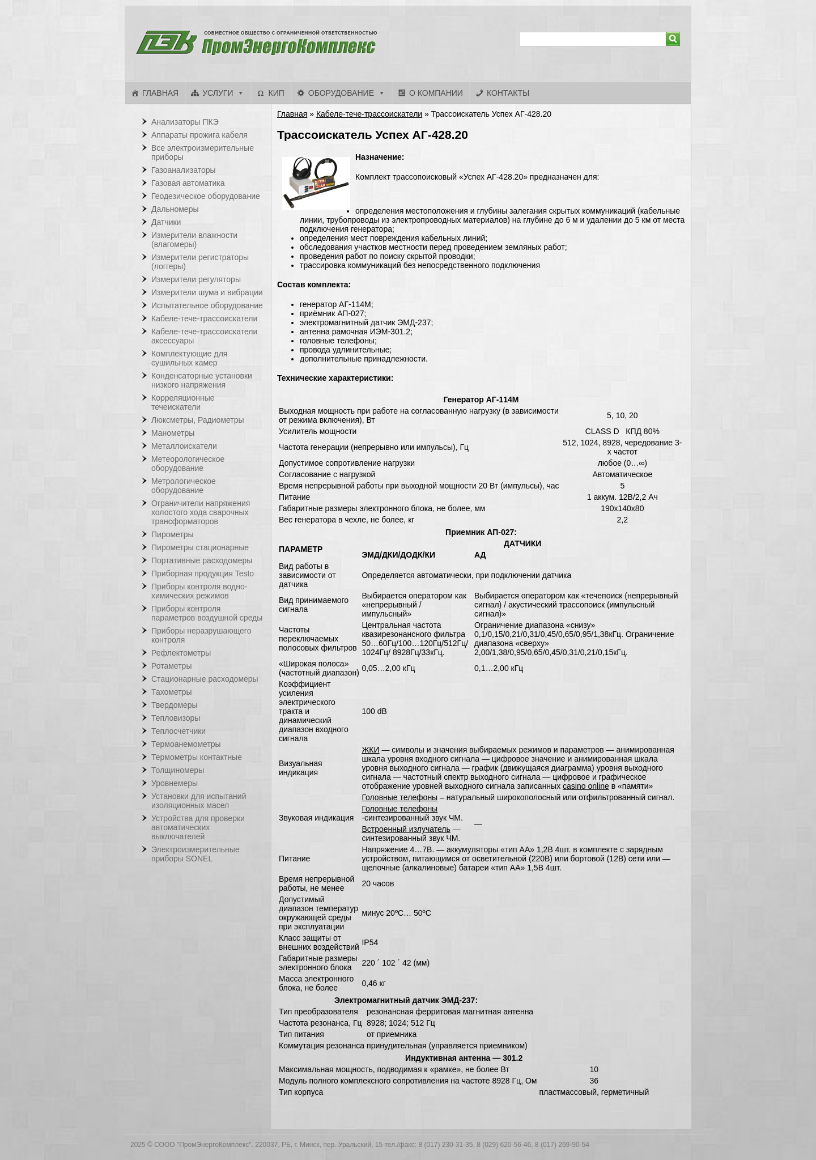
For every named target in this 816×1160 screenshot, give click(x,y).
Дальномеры (175, 209)
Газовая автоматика (188, 183)
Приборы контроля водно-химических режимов (199, 591)
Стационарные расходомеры (204, 678)
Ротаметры (171, 665)
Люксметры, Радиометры (197, 419)
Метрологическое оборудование (183, 486)
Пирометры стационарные (200, 547)
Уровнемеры (174, 783)
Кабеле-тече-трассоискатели (369, 113)
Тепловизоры (175, 718)
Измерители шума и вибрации (207, 292)
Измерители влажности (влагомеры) (194, 240)
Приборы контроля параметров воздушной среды (206, 613)
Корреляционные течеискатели (183, 402)
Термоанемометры (186, 744)
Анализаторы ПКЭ (185, 121)
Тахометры (171, 691)
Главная (160, 92)
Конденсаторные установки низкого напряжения (201, 380)
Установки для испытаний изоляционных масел (198, 801)
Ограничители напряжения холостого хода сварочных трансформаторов (200, 512)
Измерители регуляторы (196, 279)
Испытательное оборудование (207, 305)
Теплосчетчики (178, 731)
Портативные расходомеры (201, 560)
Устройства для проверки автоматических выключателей (198, 827)
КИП (276, 92)
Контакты (508, 92)
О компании (436, 92)
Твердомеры (174, 704)
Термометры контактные (196, 757)
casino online (586, 786)
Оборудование (341, 92)
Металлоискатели (184, 446)
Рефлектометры (181, 652)
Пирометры (172, 534)
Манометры (172, 432)
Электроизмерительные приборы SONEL (195, 854)
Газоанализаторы (183, 170)
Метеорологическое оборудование (187, 463)
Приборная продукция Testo (202, 573)
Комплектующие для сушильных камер (189, 358)
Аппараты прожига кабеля (199, 134)
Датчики (166, 222)
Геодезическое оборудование (205, 196)
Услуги (217, 92)
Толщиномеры (177, 770)
